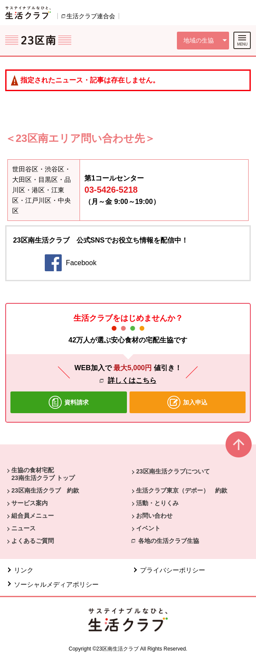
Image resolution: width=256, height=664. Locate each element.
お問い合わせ (154, 515)
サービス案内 (29, 503)
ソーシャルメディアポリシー (56, 584)
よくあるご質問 (32, 540)
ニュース (23, 528)
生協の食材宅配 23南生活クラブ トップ (42, 474)
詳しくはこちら (132, 380)
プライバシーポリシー (172, 570)
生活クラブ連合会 (90, 16)
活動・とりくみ (157, 503)
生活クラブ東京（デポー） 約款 (181, 490)
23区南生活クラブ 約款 (45, 490)
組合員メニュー (32, 515)
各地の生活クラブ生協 (168, 540)
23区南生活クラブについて (173, 471)
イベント (148, 528)
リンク (23, 570)
